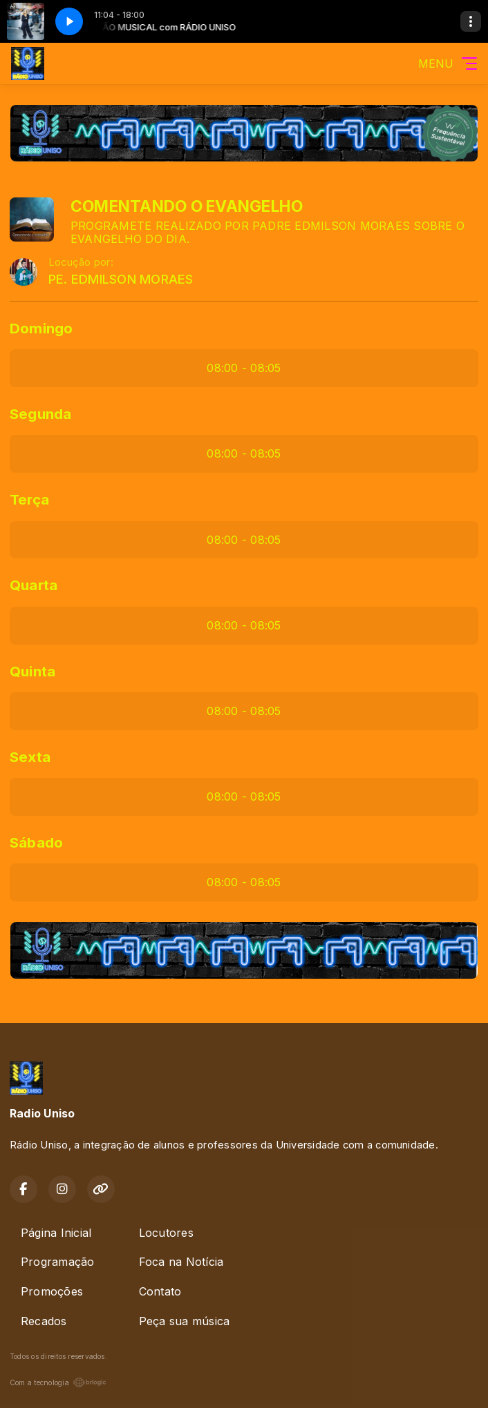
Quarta (33, 585)
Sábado (36, 842)
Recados (44, 1321)
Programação (58, 1262)
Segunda (41, 413)
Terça (29, 499)
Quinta (32, 671)
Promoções (52, 1291)
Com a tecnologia (58, 1382)
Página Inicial (56, 1233)
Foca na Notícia (181, 1262)
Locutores (166, 1233)
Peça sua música (184, 1321)
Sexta (30, 756)
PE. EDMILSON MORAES (121, 279)
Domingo (41, 328)
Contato (160, 1291)
